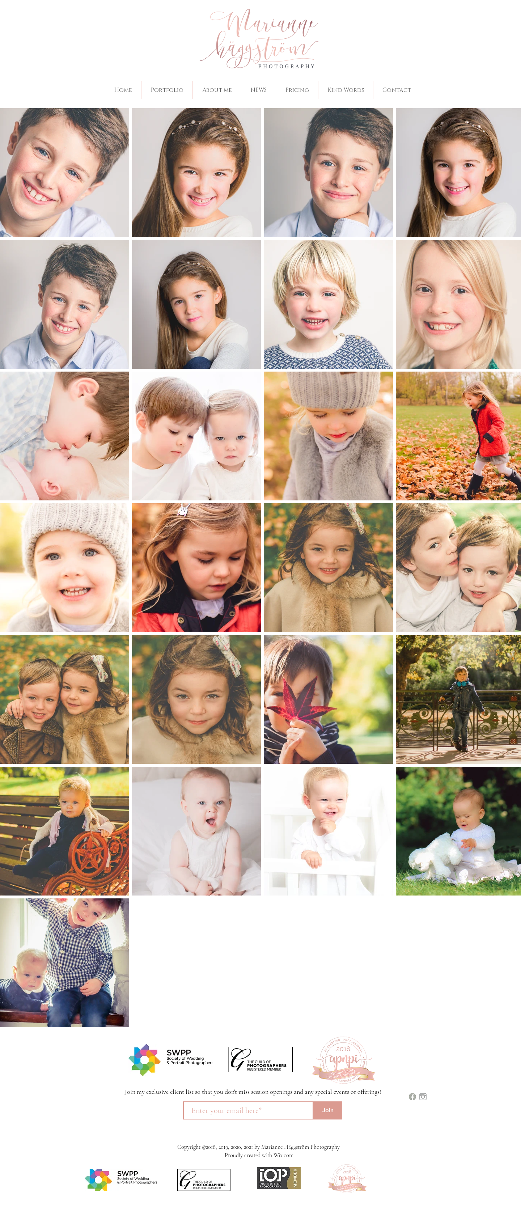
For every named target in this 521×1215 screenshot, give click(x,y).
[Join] (327, 1110)
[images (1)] (412, 1096)
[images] (423, 1096)
